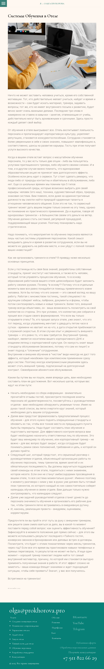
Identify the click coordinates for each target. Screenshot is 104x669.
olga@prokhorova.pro (37, 610)
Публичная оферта (86, 642)
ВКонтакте (80, 617)
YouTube (78, 623)
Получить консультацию (82, 652)
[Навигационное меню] (3, 3)
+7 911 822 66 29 (80, 657)
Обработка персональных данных (78, 647)
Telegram (79, 629)
